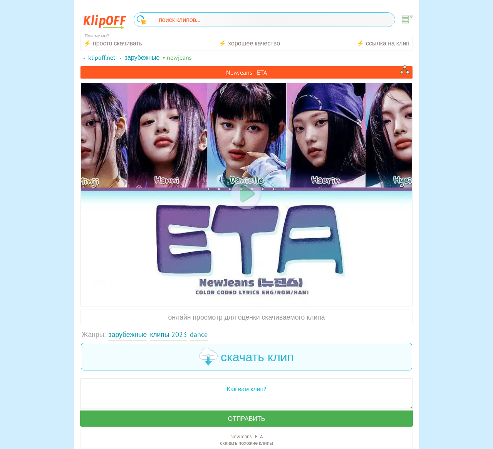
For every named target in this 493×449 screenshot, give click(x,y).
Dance (199, 334)
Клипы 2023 (168, 334)
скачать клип (246, 356)
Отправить (246, 418)
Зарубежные (128, 334)
